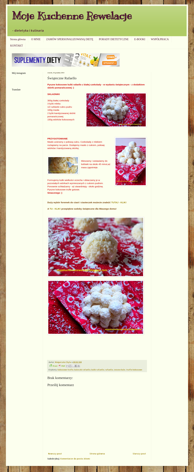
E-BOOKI (139, 39)
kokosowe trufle (65, 369)
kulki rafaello (97, 369)
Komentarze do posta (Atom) (75, 458)
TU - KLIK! (55, 208)
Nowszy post (55, 453)
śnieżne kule (119, 369)
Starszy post (139, 453)
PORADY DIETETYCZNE (114, 39)
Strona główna (17, 39)
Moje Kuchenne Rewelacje (72, 15)
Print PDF (57, 365)
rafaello (109, 369)
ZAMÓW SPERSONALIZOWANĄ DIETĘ (69, 39)
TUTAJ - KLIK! (118, 202)
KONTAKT (16, 45)
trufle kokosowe (134, 369)
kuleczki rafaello (82, 369)
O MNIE (36, 39)
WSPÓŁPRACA (160, 39)
